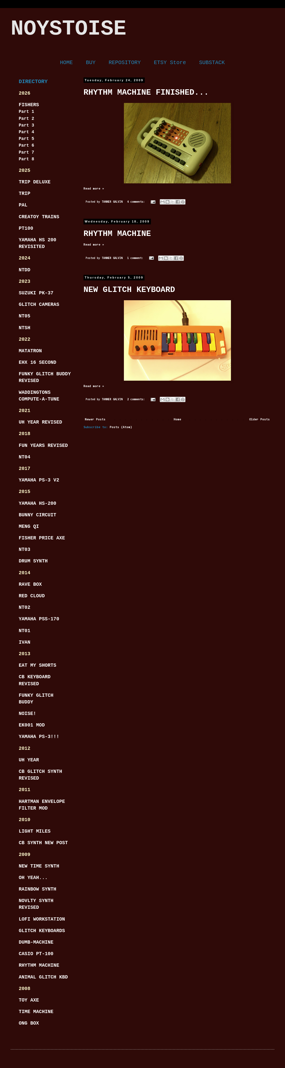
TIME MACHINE (36, 1011)
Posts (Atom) (121, 427)
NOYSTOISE (68, 29)
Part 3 (26, 125)
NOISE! (27, 713)
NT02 (24, 607)
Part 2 (26, 118)
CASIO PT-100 (36, 953)
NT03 (24, 549)
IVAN (24, 642)
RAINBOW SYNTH (37, 889)
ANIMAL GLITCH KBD (43, 977)
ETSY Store (170, 63)
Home (177, 419)
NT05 (24, 316)
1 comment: (136, 258)
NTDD (24, 270)
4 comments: (136, 202)
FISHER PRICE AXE (42, 538)
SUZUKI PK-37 (36, 293)
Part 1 (26, 111)
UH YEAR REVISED (40, 422)
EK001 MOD (32, 725)
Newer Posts (95, 419)
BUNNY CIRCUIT (37, 515)
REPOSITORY (125, 63)
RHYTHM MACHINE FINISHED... (146, 92)
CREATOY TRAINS (39, 217)
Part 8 (26, 159)
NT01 (24, 630)
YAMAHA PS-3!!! (39, 736)
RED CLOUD (32, 596)
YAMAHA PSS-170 (39, 619)
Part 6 (26, 145)
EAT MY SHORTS (37, 665)
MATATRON (30, 351)
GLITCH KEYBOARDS (42, 930)
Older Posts (259, 419)
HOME (66, 63)
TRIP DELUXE (35, 182)
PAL (23, 205)
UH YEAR (29, 760)
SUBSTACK (212, 63)
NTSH (24, 328)
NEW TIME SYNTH (39, 866)
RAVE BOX (30, 584)
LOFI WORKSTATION (42, 919)
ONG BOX (29, 1023)
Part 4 (26, 132)
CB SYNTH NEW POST (43, 843)
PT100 (26, 228)
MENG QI (29, 526)
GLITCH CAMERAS (39, 304)
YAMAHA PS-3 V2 (39, 480)
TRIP (24, 193)
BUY (91, 63)
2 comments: (136, 399)
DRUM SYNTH (33, 561)
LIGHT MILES (35, 831)
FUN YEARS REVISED (43, 445)
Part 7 (26, 152)
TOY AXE (29, 1000)
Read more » (93, 188)
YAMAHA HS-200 (37, 503)
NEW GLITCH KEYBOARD (129, 289)
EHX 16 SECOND (37, 362)
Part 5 (26, 138)
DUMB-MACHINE (36, 942)
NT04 (24, 457)
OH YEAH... (33, 877)
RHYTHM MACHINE (117, 233)
